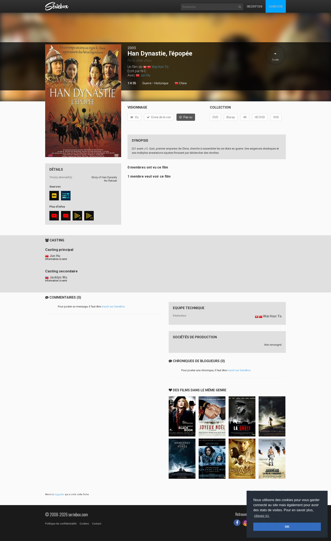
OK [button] (287, 526)
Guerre (147, 83)
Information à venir (56, 259)
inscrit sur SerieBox (113, 306)
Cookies (84, 523)
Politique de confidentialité (61, 523)
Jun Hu (145, 75)
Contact (96, 523)
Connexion (276, 6)
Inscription (254, 6)
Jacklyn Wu (58, 277)
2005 (132, 48)
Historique (161, 83)
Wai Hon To (160, 67)
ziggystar (59, 494)
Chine (181, 83)
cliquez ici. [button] (262, 516)
